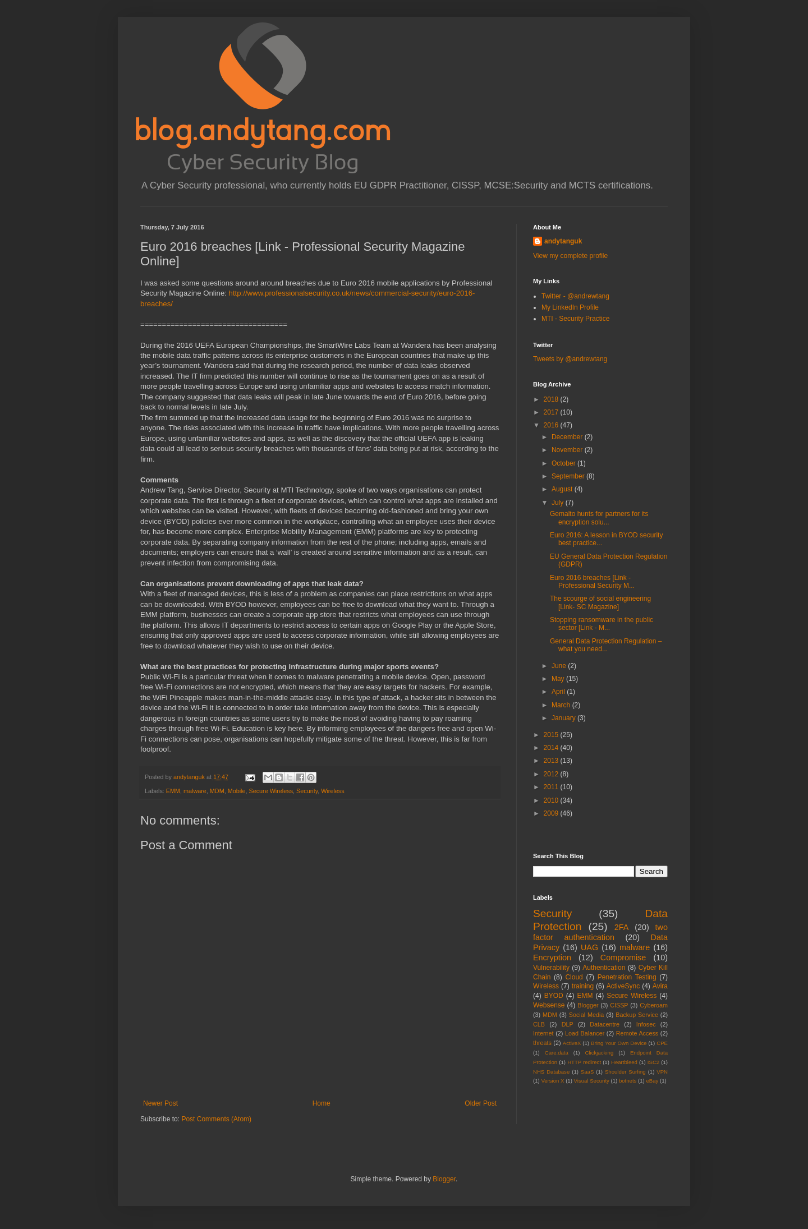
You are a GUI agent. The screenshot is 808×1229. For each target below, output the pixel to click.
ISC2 (653, 1062)
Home (321, 1103)
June (560, 666)
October (564, 463)
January (564, 718)
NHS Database (551, 1072)
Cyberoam (654, 1005)
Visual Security (591, 1081)
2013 (552, 761)
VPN (662, 1072)
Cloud (573, 977)
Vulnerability (551, 968)
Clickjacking (599, 1053)
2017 (552, 412)
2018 (552, 399)
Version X (552, 1081)
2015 (552, 735)
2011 (552, 787)
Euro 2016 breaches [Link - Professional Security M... (592, 582)
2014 (552, 748)
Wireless (332, 791)
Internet (543, 1033)
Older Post (481, 1103)
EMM (173, 791)
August (563, 489)
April (559, 692)
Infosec (646, 1024)
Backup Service (637, 1014)
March (562, 705)
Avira (660, 986)
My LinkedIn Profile (570, 307)
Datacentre (604, 1024)
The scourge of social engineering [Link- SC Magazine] (600, 602)
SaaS (587, 1072)
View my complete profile (570, 256)
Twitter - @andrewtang (575, 296)
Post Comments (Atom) (216, 1119)
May (559, 679)
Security (307, 791)
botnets (627, 1081)
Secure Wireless (271, 791)
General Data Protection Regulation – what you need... (606, 645)
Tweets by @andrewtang (570, 359)
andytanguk (563, 241)
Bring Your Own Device (619, 1043)
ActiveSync (623, 986)
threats (542, 1042)
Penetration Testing (627, 977)
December (568, 437)
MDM (217, 791)
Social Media (586, 1014)
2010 (552, 800)
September (569, 476)
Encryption (552, 957)
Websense (548, 1005)
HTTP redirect (584, 1062)
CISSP (619, 1005)
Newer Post (160, 1103)
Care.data (556, 1053)
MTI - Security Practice (575, 319)
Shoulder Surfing (625, 1072)
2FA (621, 927)
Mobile (237, 791)
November (568, 450)
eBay (652, 1081)
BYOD (553, 996)
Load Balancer (584, 1033)
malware (194, 791)
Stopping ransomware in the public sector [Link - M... (601, 624)
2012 (552, 774)
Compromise (623, 957)
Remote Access (637, 1033)
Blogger (587, 1005)
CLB (539, 1024)
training (583, 986)
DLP (567, 1024)
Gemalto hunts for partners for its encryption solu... (599, 518)
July (559, 503)
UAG (589, 947)
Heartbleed (624, 1062)
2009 (552, 813)
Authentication (603, 968)
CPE (662, 1043)
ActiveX (572, 1043)
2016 (552, 425)
